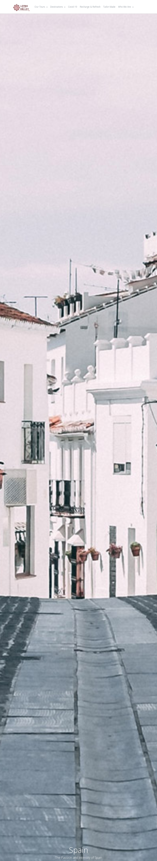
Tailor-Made (109, 6)
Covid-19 (72, 6)
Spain (78, 850)
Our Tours (39, 6)
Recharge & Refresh (90, 6)
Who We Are (124, 6)
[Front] (21, 7)
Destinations (56, 6)
